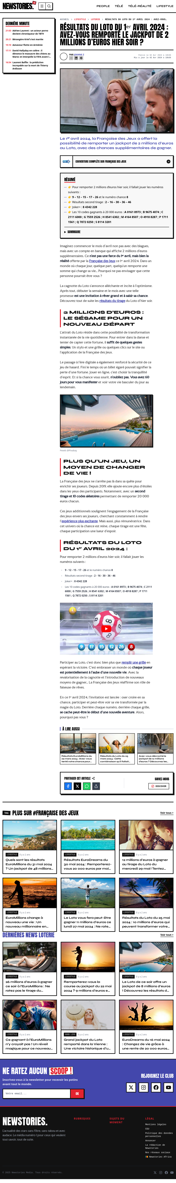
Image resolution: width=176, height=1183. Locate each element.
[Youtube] (169, 1091)
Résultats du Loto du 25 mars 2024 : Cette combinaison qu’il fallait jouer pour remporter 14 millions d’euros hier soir (114, 765)
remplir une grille (134, 666)
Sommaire (74, 236)
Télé (119, 8)
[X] (77, 790)
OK (77, 1097)
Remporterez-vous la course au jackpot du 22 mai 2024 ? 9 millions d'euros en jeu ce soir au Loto (88, 992)
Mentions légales (155, 1128)
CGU (147, 1132)
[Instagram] (71, 62)
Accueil (64, 23)
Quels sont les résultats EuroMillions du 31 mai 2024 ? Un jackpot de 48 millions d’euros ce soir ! (29, 870)
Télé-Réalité (140, 8)
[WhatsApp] (86, 790)
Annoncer (150, 1144)
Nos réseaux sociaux (157, 1156)
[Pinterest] (81, 62)
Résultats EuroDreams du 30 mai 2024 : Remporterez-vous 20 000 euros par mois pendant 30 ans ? (88, 870)
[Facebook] (68, 790)
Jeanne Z (79, 58)
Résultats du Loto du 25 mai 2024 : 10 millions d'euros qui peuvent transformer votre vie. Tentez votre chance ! (146, 928)
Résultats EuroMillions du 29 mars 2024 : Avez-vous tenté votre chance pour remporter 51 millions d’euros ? (76, 765)
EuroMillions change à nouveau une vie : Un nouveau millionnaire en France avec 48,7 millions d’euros (27, 930)
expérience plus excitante (79, 525)
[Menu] (59, 8)
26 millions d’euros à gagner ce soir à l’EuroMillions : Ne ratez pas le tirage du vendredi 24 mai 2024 (29, 992)
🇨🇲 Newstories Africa (158, 1161)
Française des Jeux (102, 265)
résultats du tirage (112, 305)
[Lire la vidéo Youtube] (106, 633)
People (103, 8)
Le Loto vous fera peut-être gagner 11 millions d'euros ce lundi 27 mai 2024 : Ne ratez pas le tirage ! (87, 928)
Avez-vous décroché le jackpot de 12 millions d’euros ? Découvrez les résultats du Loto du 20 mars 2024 (153, 765)
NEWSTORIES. (26, 8)
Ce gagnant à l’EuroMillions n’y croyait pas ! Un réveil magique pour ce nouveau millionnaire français (28, 1050)
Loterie (95, 23)
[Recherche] (66, 8)
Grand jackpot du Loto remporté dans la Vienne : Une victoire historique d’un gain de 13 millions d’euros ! (87, 1050)
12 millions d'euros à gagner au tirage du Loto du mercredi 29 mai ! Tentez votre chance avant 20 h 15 (145, 870)
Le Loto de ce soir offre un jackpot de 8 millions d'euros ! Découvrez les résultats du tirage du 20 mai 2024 (146, 992)
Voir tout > (167, 938)
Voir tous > (167, 816)
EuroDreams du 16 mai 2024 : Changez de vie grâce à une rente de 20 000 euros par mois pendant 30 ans (146, 1050)
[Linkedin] (76, 62)
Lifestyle (165, 8)
